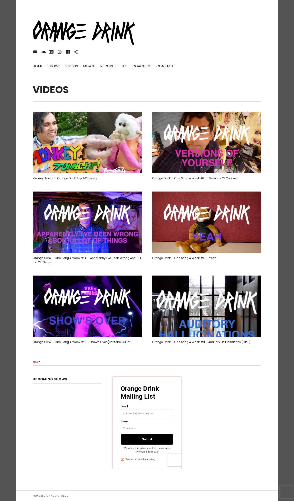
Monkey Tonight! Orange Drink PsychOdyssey (65, 178)
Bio (125, 66)
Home (38, 66)
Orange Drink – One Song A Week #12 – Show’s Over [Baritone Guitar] (82, 342)
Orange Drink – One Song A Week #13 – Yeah (184, 258)
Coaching (142, 66)
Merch (89, 66)
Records (108, 66)
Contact (165, 66)
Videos (71, 66)
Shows (54, 66)
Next (36, 362)
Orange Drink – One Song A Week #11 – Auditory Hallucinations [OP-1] (201, 342)
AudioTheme (59, 496)
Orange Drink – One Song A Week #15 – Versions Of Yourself (195, 178)
